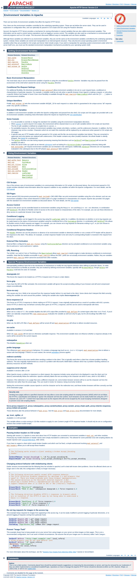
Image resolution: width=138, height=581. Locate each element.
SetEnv (24, 66)
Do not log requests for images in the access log (27, 510)
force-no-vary (12, 290)
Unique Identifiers (14, 101)
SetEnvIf (25, 68)
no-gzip (10, 320)
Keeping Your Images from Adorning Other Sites (59, 552)
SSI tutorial (74, 201)
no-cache (11, 327)
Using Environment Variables (125, 28)
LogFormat (26, 173)
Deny (24, 167)
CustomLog (26, 162)
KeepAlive (20, 343)
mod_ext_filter (14, 165)
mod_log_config (14, 171)
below (23, 138)
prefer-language (13, 347)
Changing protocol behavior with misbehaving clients (29, 464)
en (98, 18)
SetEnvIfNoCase (28, 71)
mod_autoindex (17, 147)
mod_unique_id (14, 66)
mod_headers (13, 167)
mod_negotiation (40, 314)
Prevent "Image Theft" (16, 529)
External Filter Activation (17, 241)
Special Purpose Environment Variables (27, 262)
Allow (24, 165)
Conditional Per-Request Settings (21, 87)
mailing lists (32, 569)
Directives (115, 4)
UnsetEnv (25, 73)
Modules (108, 4)
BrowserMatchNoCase (29, 60)
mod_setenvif (13, 64)
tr (111, 18)
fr (101, 18)
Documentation (25, 10)
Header (25, 171)
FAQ (121, 4)
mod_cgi (11, 162)
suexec (18, 124)
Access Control (13, 205)
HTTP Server (14, 10)
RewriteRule (26, 64)
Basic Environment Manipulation (21, 78)
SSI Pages (11, 194)
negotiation (55, 352)
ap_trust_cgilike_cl (15, 415)
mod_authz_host (14, 160)
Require (25, 160)
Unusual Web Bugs (28, 440)
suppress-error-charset (16, 368)
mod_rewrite (13, 62)
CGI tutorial (11, 189)
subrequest (48, 144)
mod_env (11, 60)
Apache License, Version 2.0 (25, 577)
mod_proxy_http (72, 411)
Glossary (127, 4)
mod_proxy (43, 411)
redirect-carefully (14, 357)
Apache (5, 10)
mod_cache (12, 58)
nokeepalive (12, 340)
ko (108, 18)
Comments (120, 41)
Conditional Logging (15, 216)
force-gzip (11, 281)
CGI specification (76, 115)
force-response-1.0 (15, 300)
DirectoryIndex (74, 145)
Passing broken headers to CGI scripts (23, 433)
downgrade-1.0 (13, 274)
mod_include (13, 169)
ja (105, 18)
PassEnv (24, 62)
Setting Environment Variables (126, 26)
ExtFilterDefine (29, 169)
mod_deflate (72, 312)
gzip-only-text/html (15, 309)
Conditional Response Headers (20, 230)
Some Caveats (13, 119)
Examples (119, 35)
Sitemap (133, 4)
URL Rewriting (13, 250)
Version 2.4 (35, 10)
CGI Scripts (12, 182)
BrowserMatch (27, 58)
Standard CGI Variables (17, 110)
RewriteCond (90, 140)
